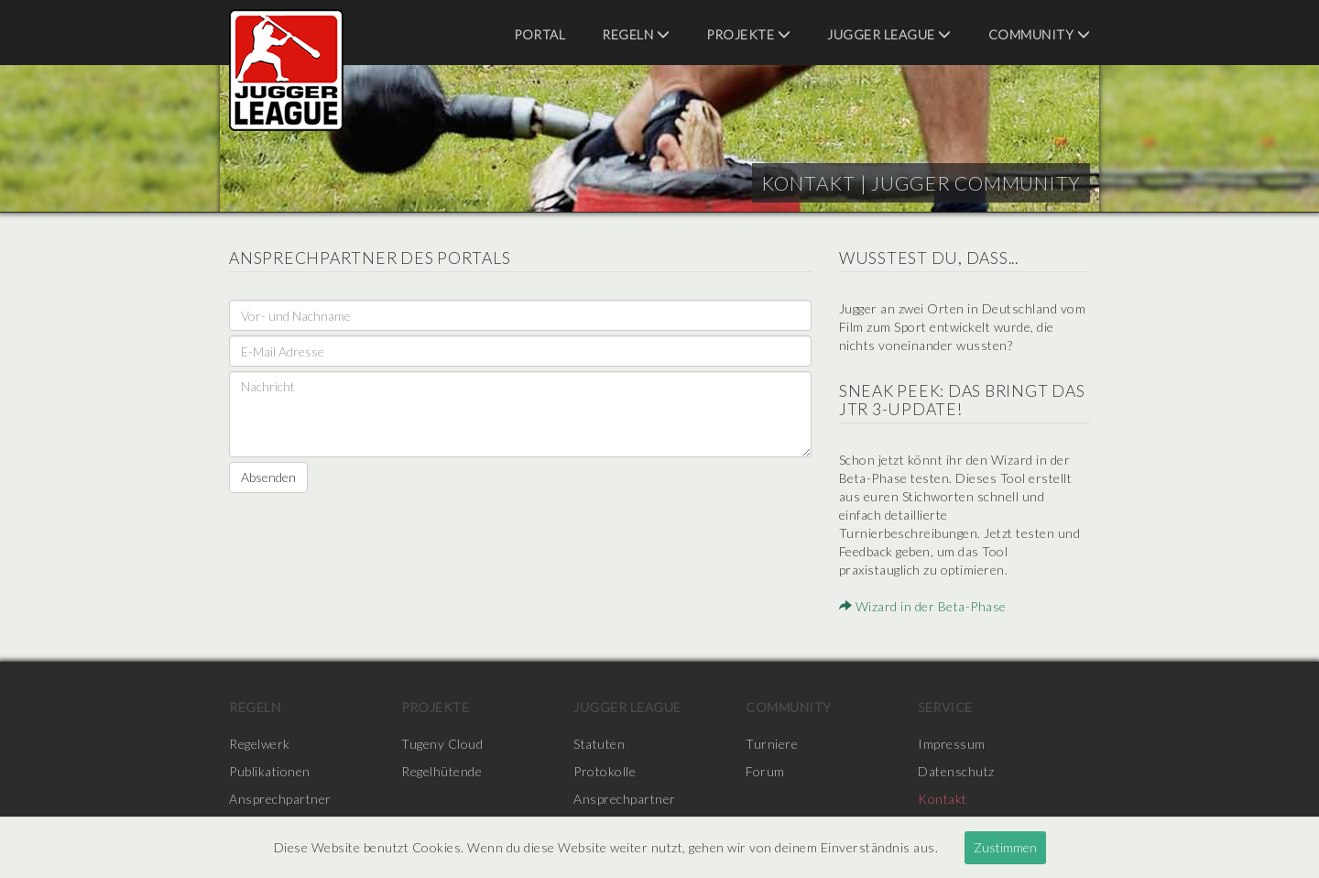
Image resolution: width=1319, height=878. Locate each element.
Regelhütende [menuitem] (441, 771)
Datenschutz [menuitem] (956, 771)
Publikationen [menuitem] (270, 771)
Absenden (268, 477)
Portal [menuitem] (539, 34)
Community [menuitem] (1039, 34)
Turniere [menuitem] (772, 744)
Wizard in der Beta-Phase (923, 606)
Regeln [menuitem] (636, 34)
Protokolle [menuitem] (604, 771)
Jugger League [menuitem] (889, 34)
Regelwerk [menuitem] (259, 744)
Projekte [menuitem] (748, 34)
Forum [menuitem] (765, 771)
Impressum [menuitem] (952, 744)
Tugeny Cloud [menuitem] (442, 744)
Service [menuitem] (945, 707)
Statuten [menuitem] (599, 744)
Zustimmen (1005, 847)
